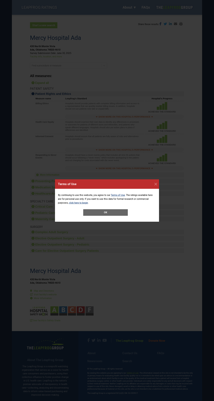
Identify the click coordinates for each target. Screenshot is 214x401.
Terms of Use (118, 195)
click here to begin (78, 202)
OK (105, 212)
